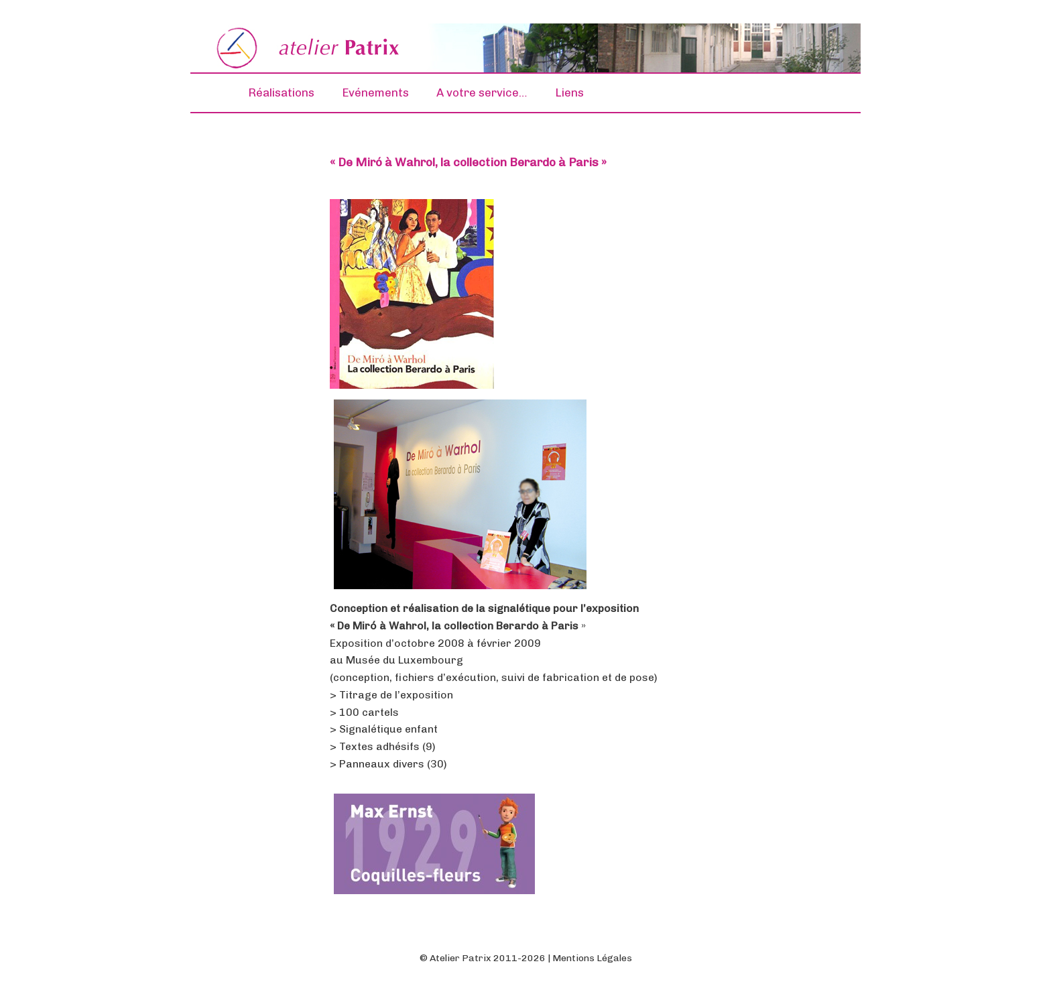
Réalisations (281, 92)
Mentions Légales (592, 958)
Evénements (375, 92)
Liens (569, 92)
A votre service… (482, 92)
